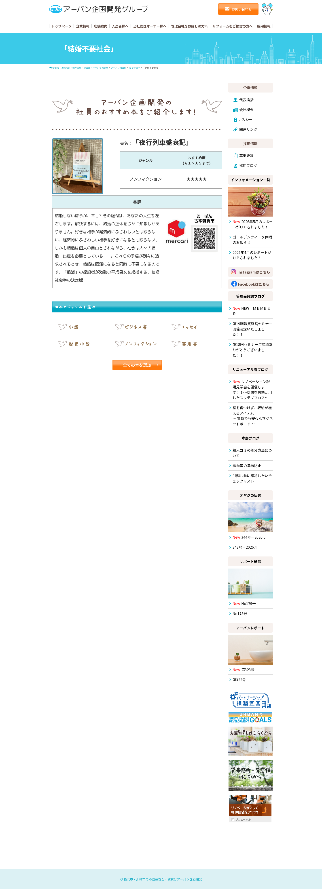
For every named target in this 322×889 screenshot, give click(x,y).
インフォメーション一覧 (250, 179)
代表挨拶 (246, 99)
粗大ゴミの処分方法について (252, 452)
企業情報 (82, 26)
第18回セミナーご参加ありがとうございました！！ (252, 350)
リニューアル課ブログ (250, 369)
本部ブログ (250, 438)
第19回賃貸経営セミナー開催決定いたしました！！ (252, 329)
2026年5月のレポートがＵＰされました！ (253, 224)
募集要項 (246, 155)
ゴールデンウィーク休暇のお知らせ (252, 239)
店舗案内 (100, 26)
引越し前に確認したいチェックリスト (252, 478)
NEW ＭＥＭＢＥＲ (252, 310)
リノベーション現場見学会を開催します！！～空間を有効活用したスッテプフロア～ (252, 389)
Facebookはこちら (253, 284)
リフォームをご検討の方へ (232, 26)
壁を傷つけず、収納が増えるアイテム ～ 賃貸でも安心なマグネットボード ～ (253, 415)
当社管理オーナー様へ (150, 26)
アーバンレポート (250, 627)
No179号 (244, 603)
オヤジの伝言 (250, 495)
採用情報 (264, 26)
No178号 (240, 613)
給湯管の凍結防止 (247, 465)
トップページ (61, 26)
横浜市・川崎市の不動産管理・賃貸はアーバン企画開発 (163, 879)
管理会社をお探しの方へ (189, 26)
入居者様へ (120, 26)
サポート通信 (250, 561)
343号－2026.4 (245, 547)
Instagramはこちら (253, 272)
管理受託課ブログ (250, 296)
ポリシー (245, 119)
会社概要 (246, 109)
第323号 (243, 669)
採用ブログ (248, 165)
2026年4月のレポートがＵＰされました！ (252, 255)
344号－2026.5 (249, 537)
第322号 (239, 679)
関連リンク (248, 129)
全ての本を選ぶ (137, 365)
